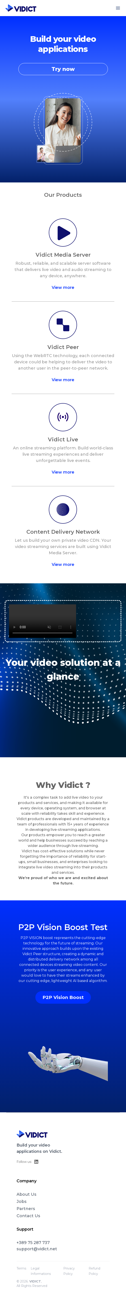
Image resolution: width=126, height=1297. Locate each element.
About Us (26, 1194)
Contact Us (28, 1215)
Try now (63, 69)
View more (63, 287)
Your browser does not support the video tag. (42, 621)
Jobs (21, 1201)
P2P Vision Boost (63, 997)
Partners (26, 1208)
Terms (21, 1268)
